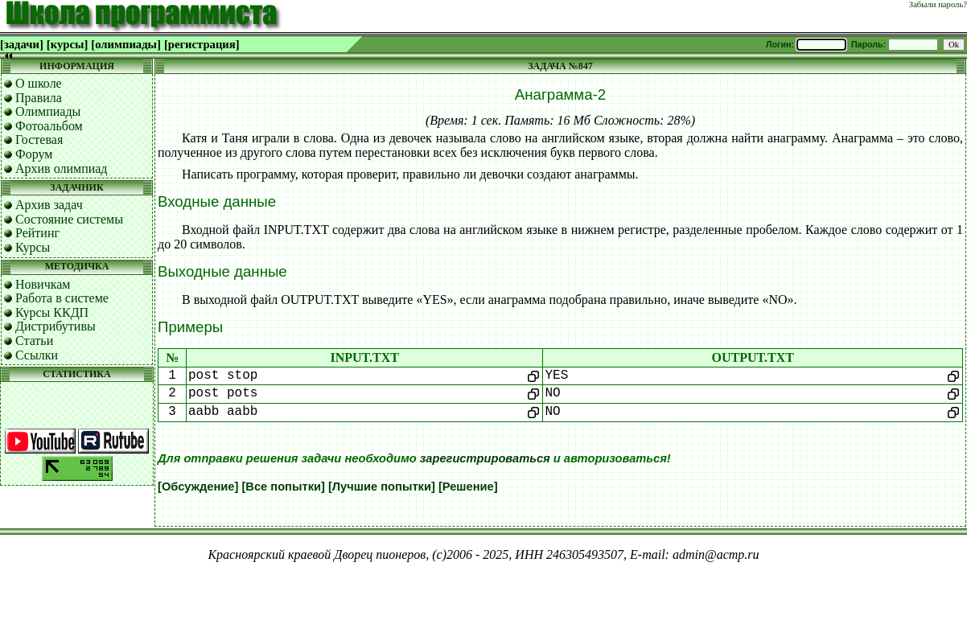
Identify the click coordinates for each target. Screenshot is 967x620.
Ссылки (36, 355)
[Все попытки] (282, 486)
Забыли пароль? (938, 4)
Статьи (34, 340)
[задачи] (21, 44)
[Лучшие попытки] (381, 486)
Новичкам (42, 284)
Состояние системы (69, 219)
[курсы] (67, 44)
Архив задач (49, 204)
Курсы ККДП (51, 312)
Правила (38, 98)
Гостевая (39, 139)
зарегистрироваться (485, 458)
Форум (33, 154)
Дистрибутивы (55, 326)
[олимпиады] (126, 44)
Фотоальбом (49, 126)
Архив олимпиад (61, 168)
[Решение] (468, 486)
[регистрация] (202, 44)
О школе (38, 83)
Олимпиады (47, 111)
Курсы (32, 247)
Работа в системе (62, 298)
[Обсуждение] (198, 486)
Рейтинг (37, 233)
